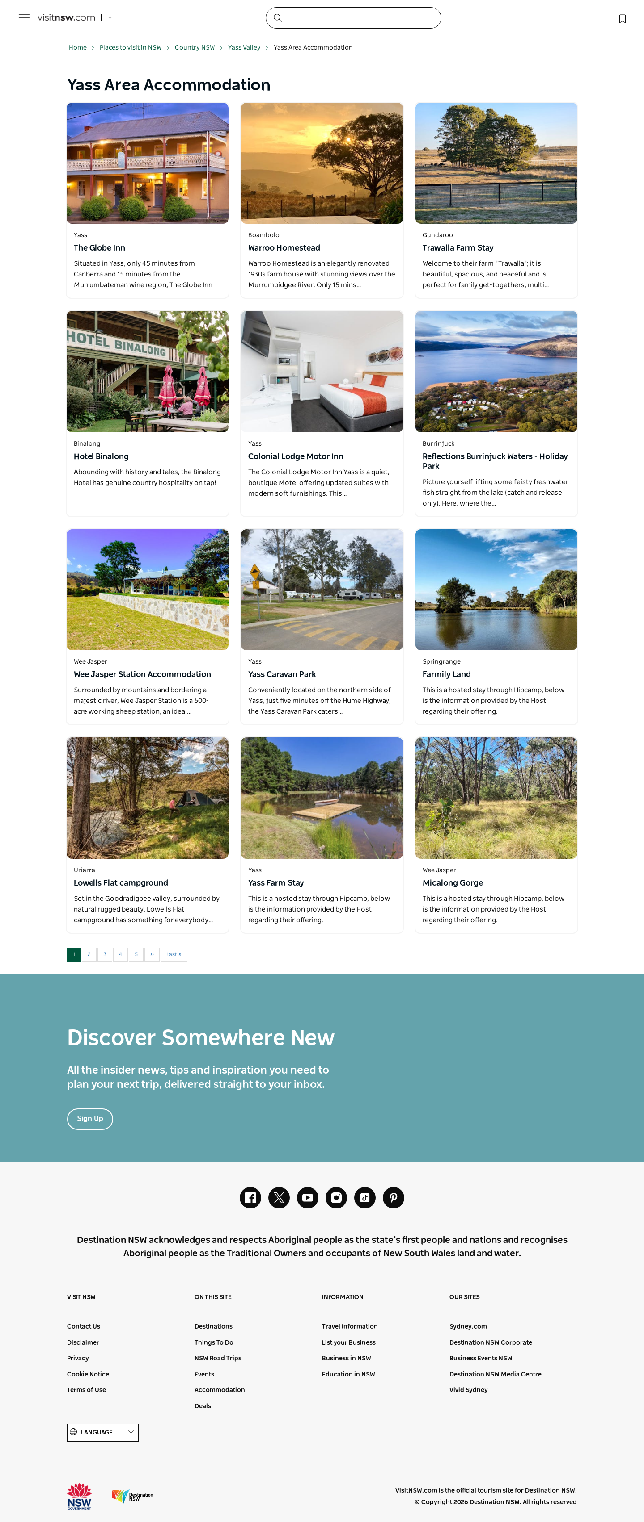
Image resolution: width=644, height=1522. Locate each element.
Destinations (214, 1327)
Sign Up (90, 1118)
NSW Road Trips (218, 1358)
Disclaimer (83, 1343)
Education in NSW (348, 1374)
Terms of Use (86, 1390)
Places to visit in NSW (135, 47)
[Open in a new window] (148, 163)
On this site (213, 1297)
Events (204, 1374)
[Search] (353, 18)
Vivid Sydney (468, 1390)
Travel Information (350, 1327)
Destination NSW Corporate (490, 1343)
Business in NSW (346, 1358)
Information (343, 1297)
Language (103, 1432)
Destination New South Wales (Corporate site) (132, 1496)
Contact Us (83, 1327)
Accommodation (220, 1390)
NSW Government (87, 1496)
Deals (203, 1406)
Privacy (78, 1358)
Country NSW (199, 47)
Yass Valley (248, 47)
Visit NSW (81, 1297)
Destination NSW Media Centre (495, 1374)
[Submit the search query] (277, 17)
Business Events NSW (481, 1358)
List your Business (349, 1343)
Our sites (464, 1297)
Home (82, 47)
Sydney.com (468, 1327)
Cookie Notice (88, 1374)
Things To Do (214, 1343)
